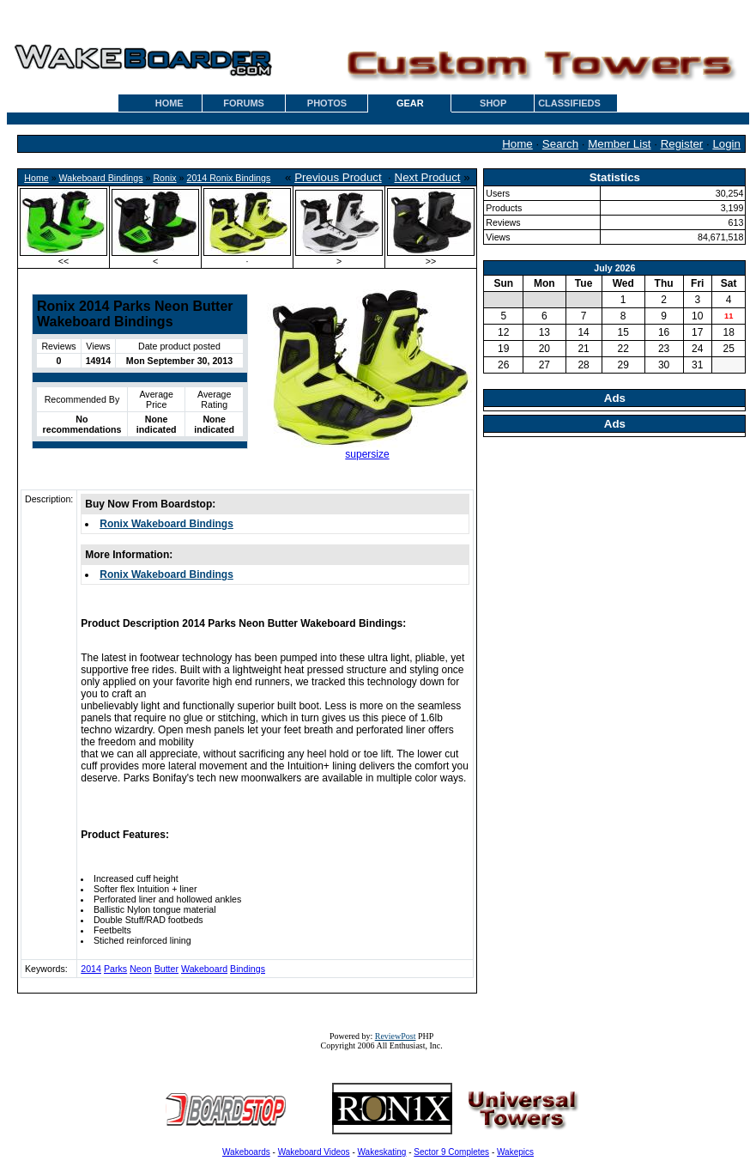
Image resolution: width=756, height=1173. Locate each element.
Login (726, 143)
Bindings (247, 968)
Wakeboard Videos (314, 1152)
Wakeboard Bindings (101, 178)
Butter (166, 968)
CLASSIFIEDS (569, 103)
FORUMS (243, 103)
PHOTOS (327, 103)
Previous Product (338, 177)
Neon (140, 968)
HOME (169, 103)
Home (517, 143)
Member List (619, 143)
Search (560, 143)
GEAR (410, 103)
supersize (367, 454)
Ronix (164, 178)
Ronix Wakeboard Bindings (166, 524)
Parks (115, 968)
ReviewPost (395, 1036)
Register (682, 143)
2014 (91, 968)
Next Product (428, 177)
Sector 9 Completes (451, 1152)
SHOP (493, 103)
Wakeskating (382, 1152)
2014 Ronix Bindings (229, 178)
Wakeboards (246, 1152)
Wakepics (515, 1152)
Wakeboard (204, 968)
